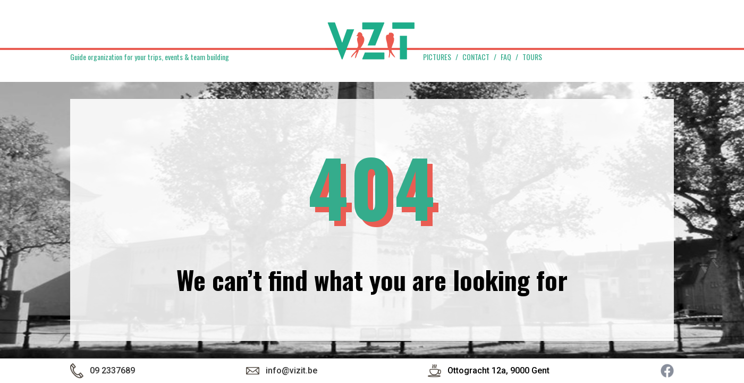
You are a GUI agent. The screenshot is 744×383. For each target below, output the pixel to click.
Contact (475, 57)
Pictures (437, 57)
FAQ (506, 57)
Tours (532, 57)
